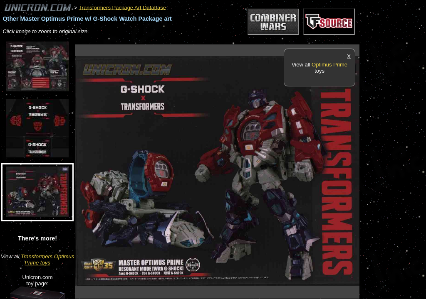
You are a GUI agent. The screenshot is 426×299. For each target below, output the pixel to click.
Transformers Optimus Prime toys (47, 259)
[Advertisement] (226, 40)
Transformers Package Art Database (122, 7)
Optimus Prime (329, 64)
